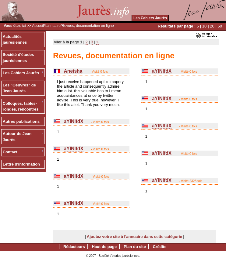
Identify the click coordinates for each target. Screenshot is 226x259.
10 (204, 26)
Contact (10, 152)
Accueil (38, 26)
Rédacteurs (74, 246)
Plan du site (135, 246)
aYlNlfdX (73, 121)
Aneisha (73, 71)
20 (212, 26)
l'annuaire (53, 26)
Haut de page (104, 246)
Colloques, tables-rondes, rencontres (21, 106)
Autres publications (21, 121)
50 (220, 26)
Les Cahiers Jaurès (150, 18)
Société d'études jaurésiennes (18, 57)
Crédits (160, 246)
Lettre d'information (21, 164)
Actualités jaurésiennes (15, 39)
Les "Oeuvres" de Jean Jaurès (19, 88)
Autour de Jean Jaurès (17, 136)
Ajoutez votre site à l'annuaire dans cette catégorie (134, 236)
